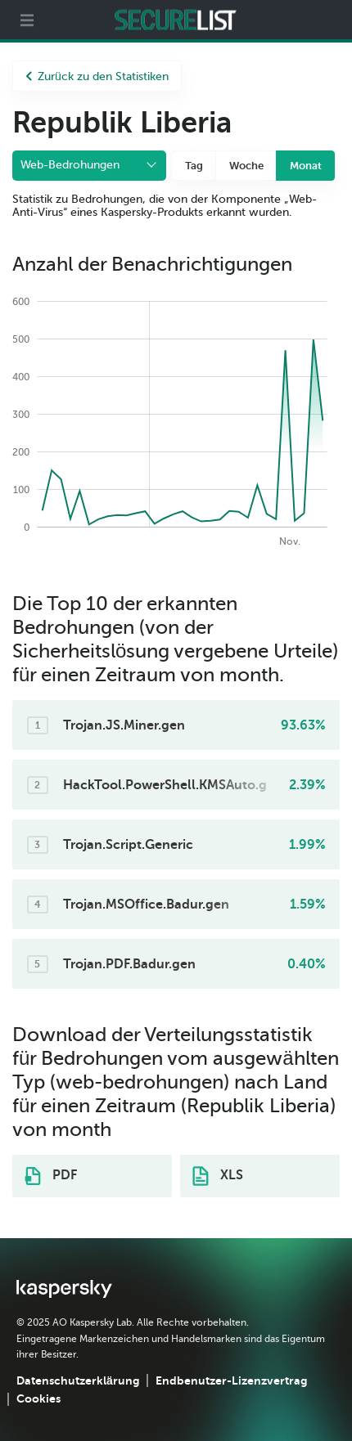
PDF (51, 1176)
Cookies (38, 1398)
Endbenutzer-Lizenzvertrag (231, 1380)
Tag (194, 165)
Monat (306, 165)
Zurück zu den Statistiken (97, 76)
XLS (217, 1176)
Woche (246, 165)
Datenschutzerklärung (77, 1380)
